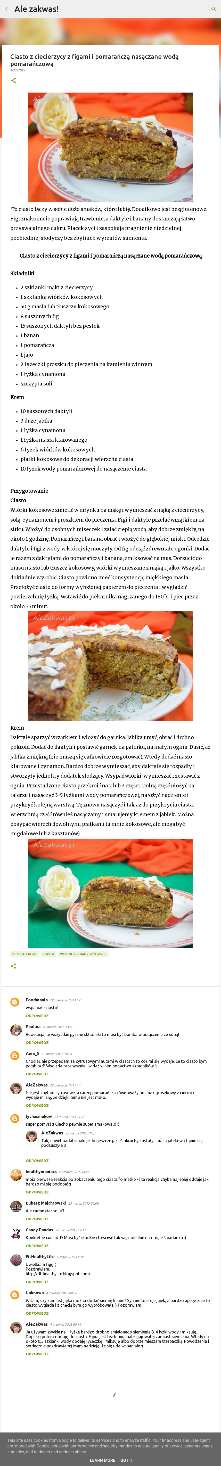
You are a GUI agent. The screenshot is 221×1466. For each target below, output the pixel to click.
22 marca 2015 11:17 (65, 1000)
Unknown (35, 1292)
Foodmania (37, 1000)
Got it (126, 1460)
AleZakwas (37, 1085)
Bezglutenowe (24, 954)
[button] (13, 80)
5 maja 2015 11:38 (70, 1257)
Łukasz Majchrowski (46, 1203)
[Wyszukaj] (66, 9)
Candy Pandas (39, 1230)
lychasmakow (39, 1116)
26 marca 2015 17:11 (70, 1230)
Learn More (102, 1460)
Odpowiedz (37, 1016)
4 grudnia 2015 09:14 (65, 1324)
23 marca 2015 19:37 (80, 1133)
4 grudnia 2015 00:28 (61, 1293)
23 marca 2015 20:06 (83, 1203)
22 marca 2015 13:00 (58, 1027)
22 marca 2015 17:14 (65, 1085)
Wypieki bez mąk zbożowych (83, 954)
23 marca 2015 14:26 (74, 1172)
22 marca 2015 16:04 (57, 1054)
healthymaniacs (41, 1171)
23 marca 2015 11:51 (69, 1116)
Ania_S (32, 1053)
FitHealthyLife (40, 1256)
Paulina (33, 1026)
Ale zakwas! (36, 8)
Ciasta (48, 954)
